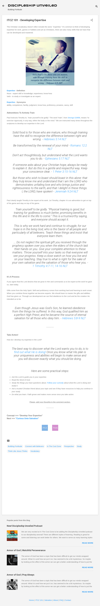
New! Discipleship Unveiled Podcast (24, 526)
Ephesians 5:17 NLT (57, 158)
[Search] (96, 6)
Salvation (48, 600)
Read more (87, 543)
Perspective (69, 446)
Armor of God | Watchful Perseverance (26, 550)
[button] (91, 20)
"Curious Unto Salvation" (27, 418)
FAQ (61, 600)
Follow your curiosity (55, 383)
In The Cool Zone (54, 446)
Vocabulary (34, 451)
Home (31, 600)
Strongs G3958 (74, 118)
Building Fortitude (15, 446)
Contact (68, 600)
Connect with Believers (34, 446)
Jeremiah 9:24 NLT (66, 191)
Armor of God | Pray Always (20, 574)
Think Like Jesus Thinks (17, 451)
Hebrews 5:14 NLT (55, 139)
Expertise (11, 91)
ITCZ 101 (39, 600)
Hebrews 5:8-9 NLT (74, 318)
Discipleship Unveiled (32, 5)
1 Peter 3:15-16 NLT (65, 171)
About (55, 600)
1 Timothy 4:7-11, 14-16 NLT (50, 266)
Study (79, 446)
